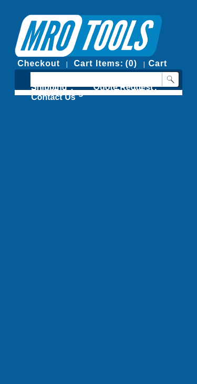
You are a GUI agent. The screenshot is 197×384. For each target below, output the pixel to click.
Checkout (38, 63)
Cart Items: (98, 63)
